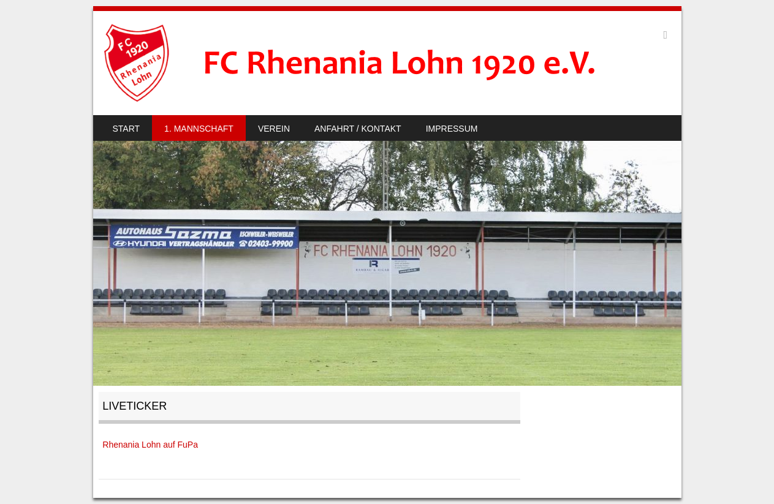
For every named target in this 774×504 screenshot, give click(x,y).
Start (126, 129)
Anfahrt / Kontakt (357, 129)
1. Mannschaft (198, 129)
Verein (274, 129)
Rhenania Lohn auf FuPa (150, 444)
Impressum (452, 129)
